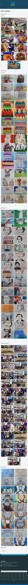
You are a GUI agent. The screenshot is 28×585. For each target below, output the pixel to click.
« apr (13, 580)
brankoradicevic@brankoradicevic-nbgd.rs (9, 565)
